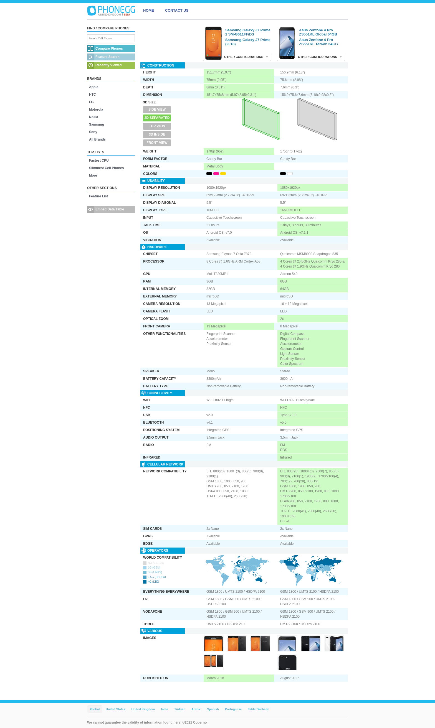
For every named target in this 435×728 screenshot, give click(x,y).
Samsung (96, 124)
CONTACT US (176, 10)
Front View (156, 143)
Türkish (179, 709)
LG (91, 102)
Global (95, 709)
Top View (157, 126)
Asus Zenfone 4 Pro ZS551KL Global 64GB (318, 32)
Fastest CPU (99, 160)
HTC (92, 94)
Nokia (93, 117)
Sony (93, 132)
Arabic (196, 709)
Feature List (98, 196)
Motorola (96, 109)
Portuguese (233, 709)
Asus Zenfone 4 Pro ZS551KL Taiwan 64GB (318, 42)
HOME (148, 10)
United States (115, 709)
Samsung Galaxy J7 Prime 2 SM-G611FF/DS (247, 32)
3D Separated (157, 118)
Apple (93, 87)
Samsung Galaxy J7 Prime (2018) (247, 42)
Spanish (213, 709)
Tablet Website (258, 709)
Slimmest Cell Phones (106, 168)
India (164, 709)
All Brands (97, 139)
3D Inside (157, 134)
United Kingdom (143, 709)
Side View (157, 109)
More (93, 175)
